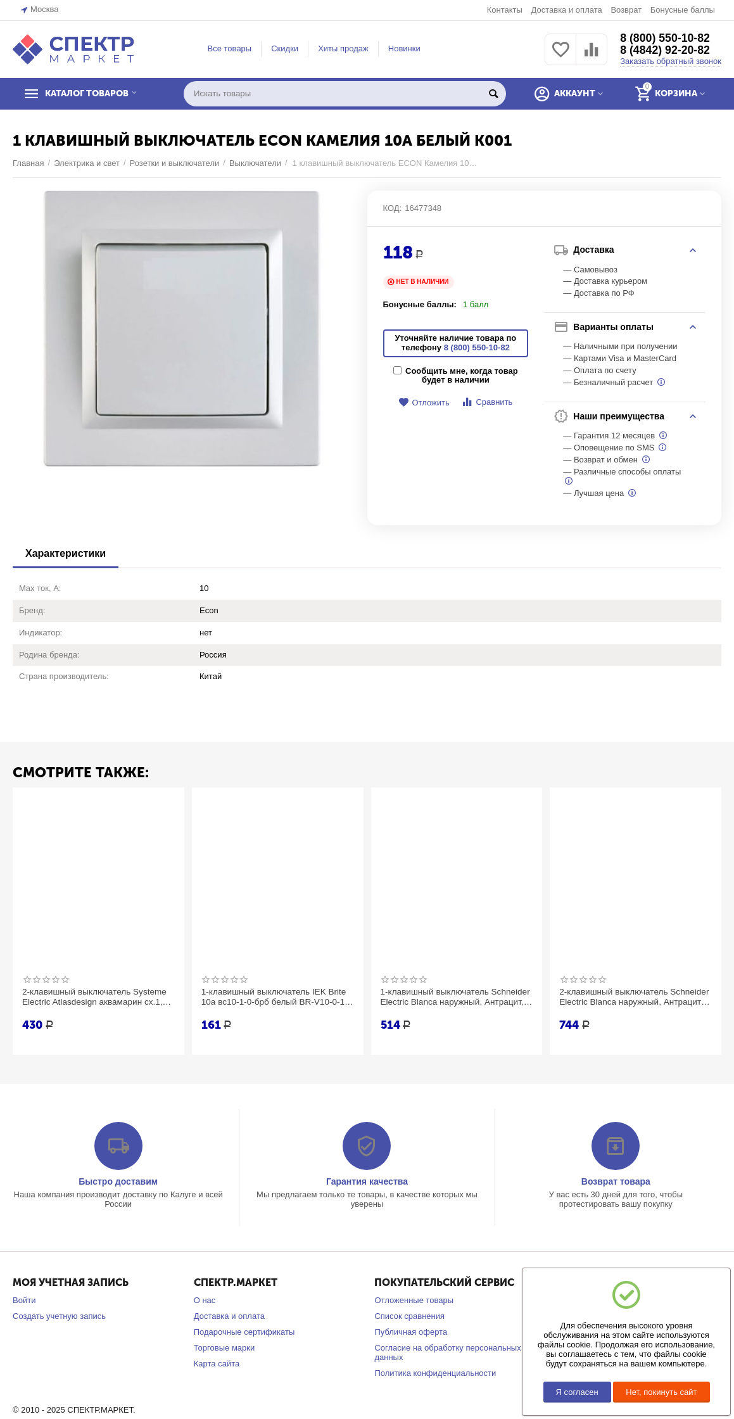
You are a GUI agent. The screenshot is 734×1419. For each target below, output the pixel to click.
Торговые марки (224, 1347)
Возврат (626, 10)
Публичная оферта (410, 1332)
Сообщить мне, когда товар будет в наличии (455, 375)
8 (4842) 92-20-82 (665, 50)
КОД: (392, 208)
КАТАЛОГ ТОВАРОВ (90, 94)
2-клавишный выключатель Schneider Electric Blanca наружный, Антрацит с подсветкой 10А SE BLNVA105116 (633, 997)
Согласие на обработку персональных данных (447, 1352)
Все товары (230, 48)
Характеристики (65, 553)
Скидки (284, 48)
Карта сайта (217, 1363)
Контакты (504, 10)
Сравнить (486, 402)
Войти (24, 1300)
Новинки (404, 48)
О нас (205, 1300)
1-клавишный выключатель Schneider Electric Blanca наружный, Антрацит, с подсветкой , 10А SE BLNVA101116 (454, 997)
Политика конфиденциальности (435, 1373)
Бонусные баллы (682, 10)
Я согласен (577, 1392)
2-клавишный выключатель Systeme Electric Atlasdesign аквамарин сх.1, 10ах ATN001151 (96, 997)
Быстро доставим (118, 1181)
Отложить (423, 402)
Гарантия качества (367, 1181)
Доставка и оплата (566, 10)
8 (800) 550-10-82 (665, 38)
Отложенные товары (413, 1300)
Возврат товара (615, 1181)
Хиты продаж (343, 48)
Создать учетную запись (59, 1316)
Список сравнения (409, 1316)
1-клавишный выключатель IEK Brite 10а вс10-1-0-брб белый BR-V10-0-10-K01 (276, 997)
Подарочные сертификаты (244, 1332)
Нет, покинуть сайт (661, 1392)
